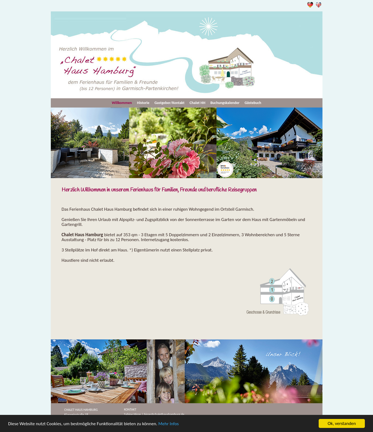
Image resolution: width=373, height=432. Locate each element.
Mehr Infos (168, 424)
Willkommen (122, 102)
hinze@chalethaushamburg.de (164, 414)
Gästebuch (253, 102)
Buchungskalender (225, 102)
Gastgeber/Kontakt (169, 102)
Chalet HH (197, 102)
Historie (143, 102)
